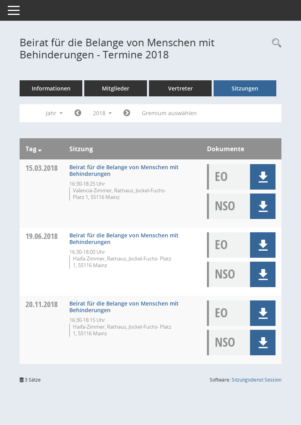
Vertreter (180, 88)
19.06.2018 (41, 236)
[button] (263, 177)
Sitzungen (245, 88)
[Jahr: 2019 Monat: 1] (127, 113)
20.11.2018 (41, 304)
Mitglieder (115, 88)
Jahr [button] (54, 113)
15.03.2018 (41, 168)
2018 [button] (102, 113)
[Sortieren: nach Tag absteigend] (40, 149)
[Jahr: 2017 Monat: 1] (78, 113)
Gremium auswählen (169, 113)
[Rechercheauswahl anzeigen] (274, 43)
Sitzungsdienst (256, 379)
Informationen (51, 88)
